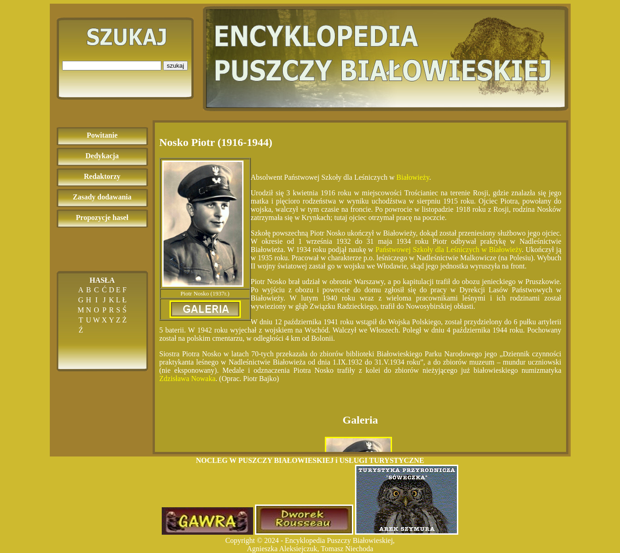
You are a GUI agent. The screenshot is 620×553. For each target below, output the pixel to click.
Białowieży (413, 177)
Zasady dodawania (102, 197)
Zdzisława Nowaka (187, 378)
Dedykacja (102, 156)
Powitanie (102, 135)
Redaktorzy (102, 176)
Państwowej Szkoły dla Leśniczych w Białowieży (449, 249)
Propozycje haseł (102, 217)
